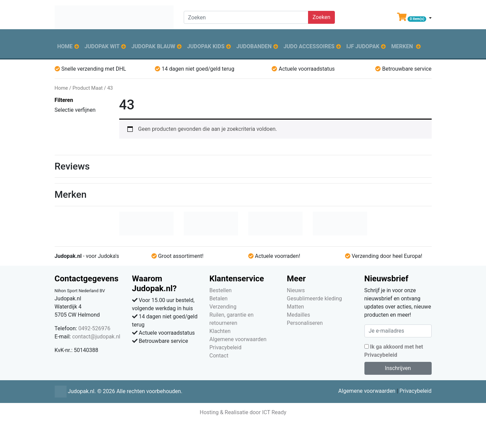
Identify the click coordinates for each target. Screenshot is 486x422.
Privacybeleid (225, 347)
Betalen (219, 298)
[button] (414, 18)
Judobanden (254, 46)
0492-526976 (94, 328)
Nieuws (296, 290)
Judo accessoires (309, 46)
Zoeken (321, 17)
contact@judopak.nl (96, 336)
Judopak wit (102, 46)
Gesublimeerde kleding (314, 298)
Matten (295, 306)
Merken (402, 46)
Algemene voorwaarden (238, 339)
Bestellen (221, 290)
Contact (219, 355)
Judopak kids (205, 46)
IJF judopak (362, 46)
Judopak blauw (153, 46)
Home (65, 46)
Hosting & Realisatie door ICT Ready (243, 412)
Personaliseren (305, 323)
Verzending (223, 306)
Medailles (298, 315)
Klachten (220, 331)
